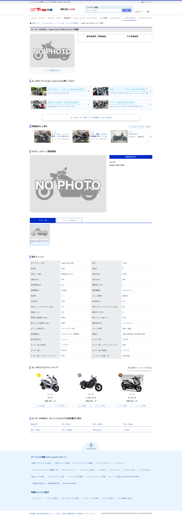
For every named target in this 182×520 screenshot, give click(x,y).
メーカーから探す (51, 499)
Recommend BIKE (69, 484)
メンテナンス (92, 18)
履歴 (148, 11)
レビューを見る (59, 406)
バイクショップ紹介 (86, 470)
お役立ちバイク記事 (61, 464)
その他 (126, 430)
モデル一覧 (43, 220)
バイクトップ (36, 499)
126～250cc (97, 425)
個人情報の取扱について (45, 514)
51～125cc (66, 425)
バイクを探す (41, 406)
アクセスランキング (68, 470)
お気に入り (139, 11)
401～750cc (35, 430)
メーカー (41, 18)
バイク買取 (103, 18)
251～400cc (128, 425)
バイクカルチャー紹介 (56, 477)
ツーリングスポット (103, 464)
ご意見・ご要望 (60, 514)
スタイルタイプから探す (70, 499)
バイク (33, 18)
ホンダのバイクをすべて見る (140, 127)
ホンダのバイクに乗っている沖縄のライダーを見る (91, 117)
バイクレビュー (115, 18)
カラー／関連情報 (69, 220)
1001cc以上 (97, 430)
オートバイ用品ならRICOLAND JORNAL (124, 477)
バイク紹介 (101, 470)
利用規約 (33, 514)
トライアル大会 (144, 470)
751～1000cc (67, 430)
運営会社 (81, 514)
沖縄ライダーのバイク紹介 (41, 464)
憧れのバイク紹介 (38, 477)
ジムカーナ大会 (129, 470)
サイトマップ (146, 2)
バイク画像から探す (124, 499)
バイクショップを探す (90, 499)
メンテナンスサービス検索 (82, 464)
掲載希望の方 (72, 514)
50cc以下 (34, 425)
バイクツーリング (144, 18)
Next (150, 136)
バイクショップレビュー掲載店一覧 (44, 470)
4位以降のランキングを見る (140, 367)
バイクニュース (114, 470)
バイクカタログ (129, 18)
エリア (58, 18)
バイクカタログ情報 (75, 477)
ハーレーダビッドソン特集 (96, 477)
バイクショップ (78, 18)
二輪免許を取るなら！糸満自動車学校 (45, 484)
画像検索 (67, 18)
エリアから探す (108, 499)
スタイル (50, 18)
